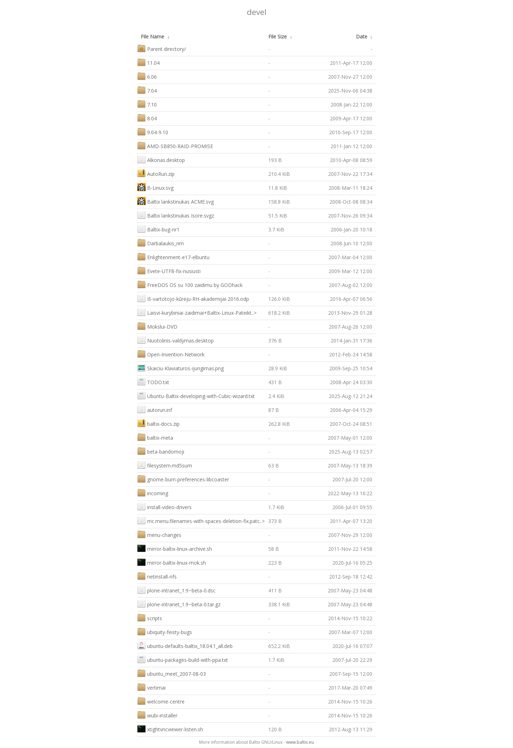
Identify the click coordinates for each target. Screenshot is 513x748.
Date (361, 36)
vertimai (151, 687)
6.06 (147, 76)
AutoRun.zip (156, 173)
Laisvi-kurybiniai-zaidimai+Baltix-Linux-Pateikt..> (196, 312)
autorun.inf (154, 409)
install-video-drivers (164, 506)
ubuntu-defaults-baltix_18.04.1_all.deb (185, 645)
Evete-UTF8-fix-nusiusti (169, 270)
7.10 (147, 104)
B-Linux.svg (155, 187)
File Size (277, 36)
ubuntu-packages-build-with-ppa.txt (182, 659)
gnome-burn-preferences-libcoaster (183, 479)
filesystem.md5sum (164, 465)
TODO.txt (153, 381)
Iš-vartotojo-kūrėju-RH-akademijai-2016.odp (193, 298)
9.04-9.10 (152, 131)
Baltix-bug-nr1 (158, 229)
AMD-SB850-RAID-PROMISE (175, 145)
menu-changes (159, 534)
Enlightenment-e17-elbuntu (173, 256)
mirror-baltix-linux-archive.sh (174, 548)
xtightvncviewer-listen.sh (170, 729)
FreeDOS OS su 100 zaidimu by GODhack (190, 284)
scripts (149, 617)
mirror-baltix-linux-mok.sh (171, 562)
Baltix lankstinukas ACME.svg (175, 201)
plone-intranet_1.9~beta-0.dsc (176, 590)
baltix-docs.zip (158, 423)
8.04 (147, 118)
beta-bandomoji (160, 451)
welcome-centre (161, 701)
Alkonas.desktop (161, 159)
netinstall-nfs (157, 576)
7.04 (147, 90)
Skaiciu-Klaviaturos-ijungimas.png (180, 367)
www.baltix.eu (300, 742)
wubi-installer (157, 715)
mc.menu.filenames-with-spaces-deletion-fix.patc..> (201, 520)
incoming (152, 492)
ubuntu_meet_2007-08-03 (171, 673)
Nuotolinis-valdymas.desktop (175, 340)
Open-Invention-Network (170, 354)
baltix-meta (155, 437)
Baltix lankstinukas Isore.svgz (175, 215)
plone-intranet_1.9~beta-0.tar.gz (179, 604)
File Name (152, 36)
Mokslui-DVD (157, 326)
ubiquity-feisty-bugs (164, 631)
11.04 (148, 62)
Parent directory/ (161, 48)
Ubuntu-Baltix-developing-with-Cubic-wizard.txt (196, 395)
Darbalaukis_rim (160, 243)
